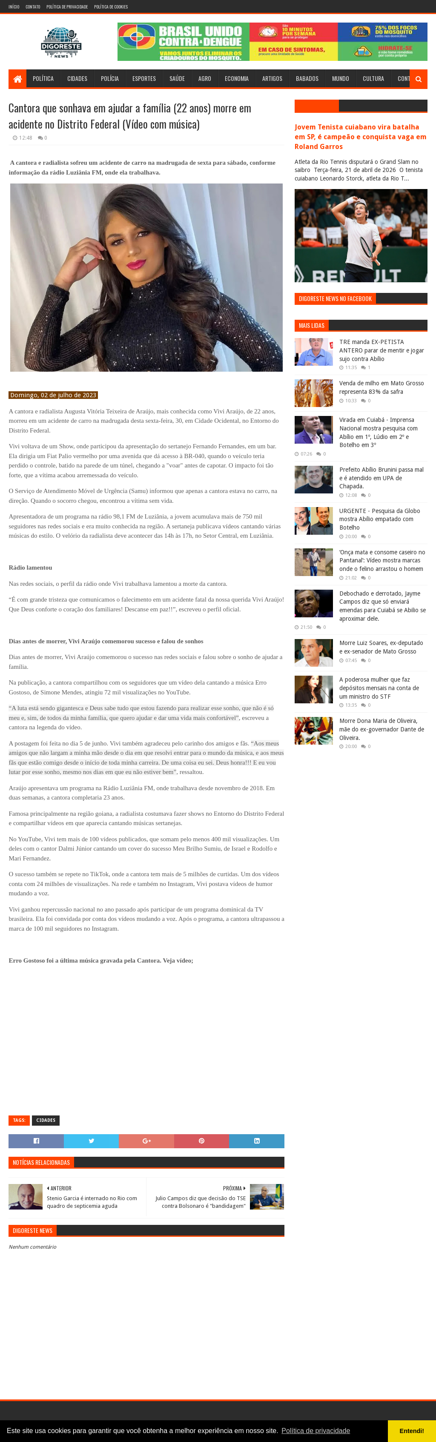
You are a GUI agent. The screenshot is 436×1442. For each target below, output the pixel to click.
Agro (204, 78)
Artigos (272, 78)
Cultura (373, 78)
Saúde (177, 78)
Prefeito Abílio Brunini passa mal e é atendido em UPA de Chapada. (381, 478)
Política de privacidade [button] (315, 1430)
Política (43, 78)
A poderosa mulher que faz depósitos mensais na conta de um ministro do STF (379, 687)
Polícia (110, 78)
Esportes (144, 78)
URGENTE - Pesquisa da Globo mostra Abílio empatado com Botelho (379, 519)
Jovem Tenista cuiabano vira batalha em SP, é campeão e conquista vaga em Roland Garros (361, 137)
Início (14, 6)
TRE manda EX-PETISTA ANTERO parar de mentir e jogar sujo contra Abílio (381, 350)
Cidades (77, 78)
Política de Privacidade (67, 6)
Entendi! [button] (412, 1431)
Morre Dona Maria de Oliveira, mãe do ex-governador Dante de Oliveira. (381, 729)
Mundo (340, 78)
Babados (307, 78)
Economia (237, 78)
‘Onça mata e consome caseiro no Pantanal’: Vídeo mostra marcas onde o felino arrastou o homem (382, 560)
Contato (33, 6)
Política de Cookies (111, 6)
